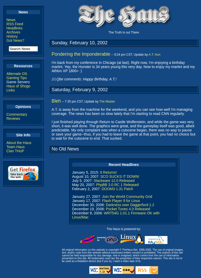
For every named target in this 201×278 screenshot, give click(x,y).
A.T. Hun (154, 54)
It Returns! (108, 172)
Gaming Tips (16, 78)
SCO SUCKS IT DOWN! (119, 176)
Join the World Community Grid (127, 197)
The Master (107, 101)
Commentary (16, 114)
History (12, 36)
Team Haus (15, 147)
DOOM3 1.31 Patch (117, 189)
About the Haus (18, 143)
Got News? (15, 40)
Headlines (14, 28)
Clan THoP (15, 151)
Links (10, 90)
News (10, 20)
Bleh (56, 101)
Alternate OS (16, 74)
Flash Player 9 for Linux (121, 201)
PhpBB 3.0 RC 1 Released (117, 185)
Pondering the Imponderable (81, 54)
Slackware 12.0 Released (114, 181)
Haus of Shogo (18, 86)
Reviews (13, 118)
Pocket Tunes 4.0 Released (128, 209)
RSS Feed (14, 24)
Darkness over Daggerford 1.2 (130, 205)
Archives (13, 32)
